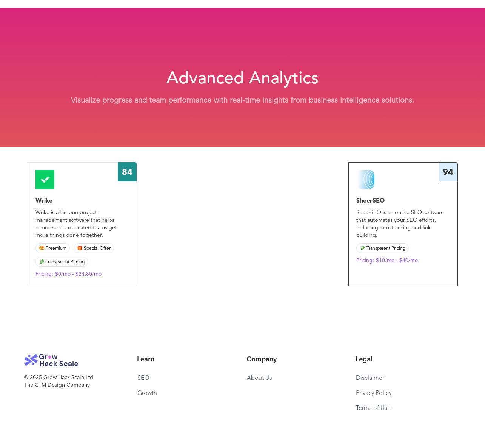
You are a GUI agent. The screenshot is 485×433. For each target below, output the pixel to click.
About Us (259, 378)
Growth (147, 393)
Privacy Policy (373, 393)
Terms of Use (373, 408)
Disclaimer (370, 378)
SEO (143, 378)
